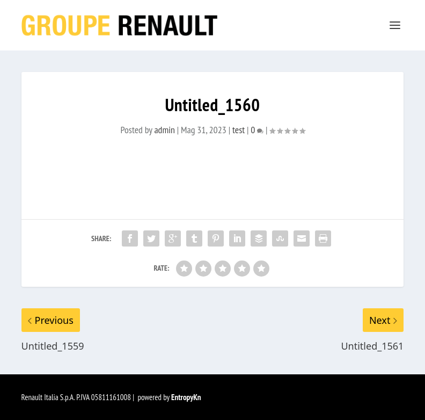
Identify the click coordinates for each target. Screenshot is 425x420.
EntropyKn (186, 397)
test (238, 130)
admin (164, 130)
